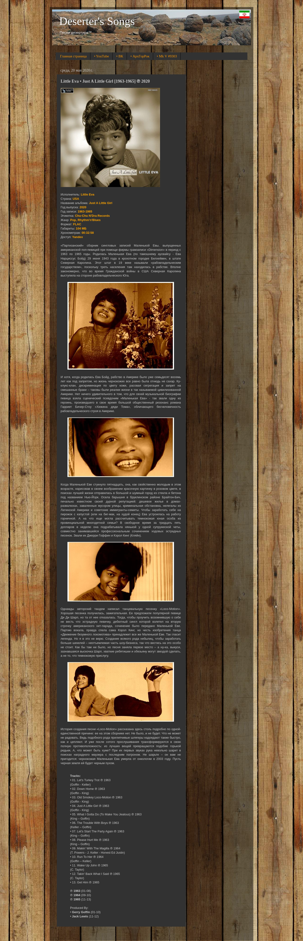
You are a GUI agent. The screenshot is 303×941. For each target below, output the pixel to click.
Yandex (77, 237)
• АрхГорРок (139, 56)
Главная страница (73, 56)
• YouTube (101, 56)
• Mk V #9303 (167, 56)
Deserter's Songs (97, 21)
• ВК (119, 56)
